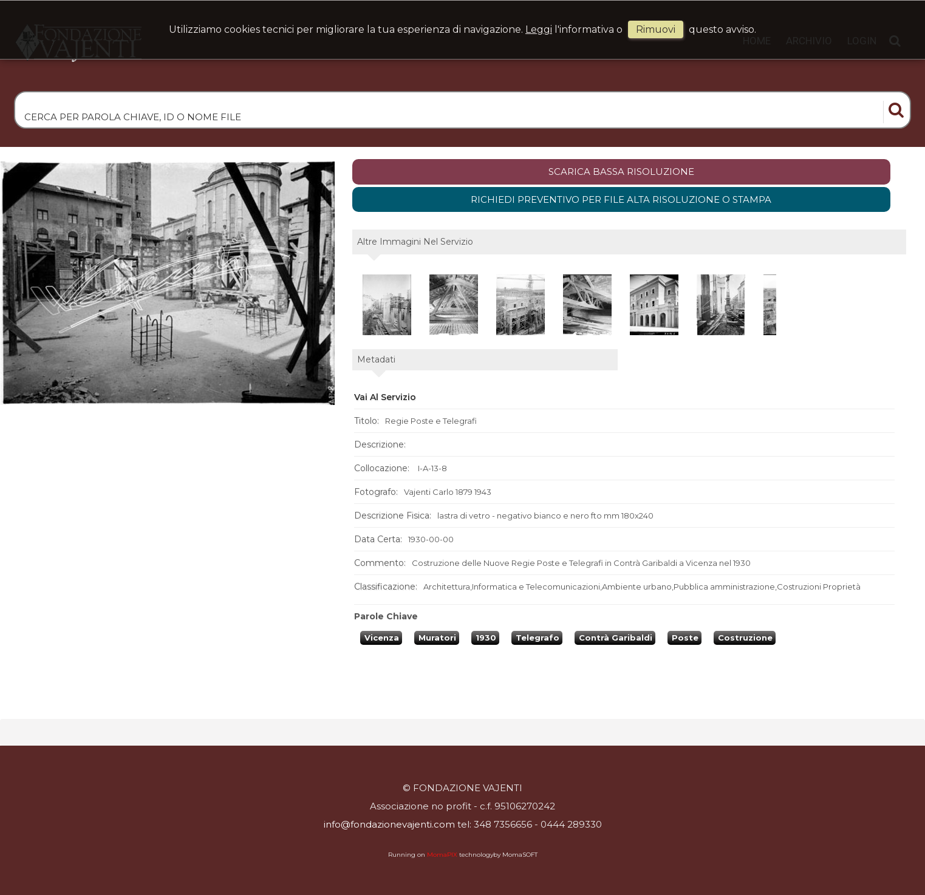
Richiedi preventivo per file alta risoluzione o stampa (621, 199)
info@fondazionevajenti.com (389, 824)
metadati (376, 359)
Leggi (538, 29)
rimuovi (655, 29)
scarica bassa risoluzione (621, 171)
